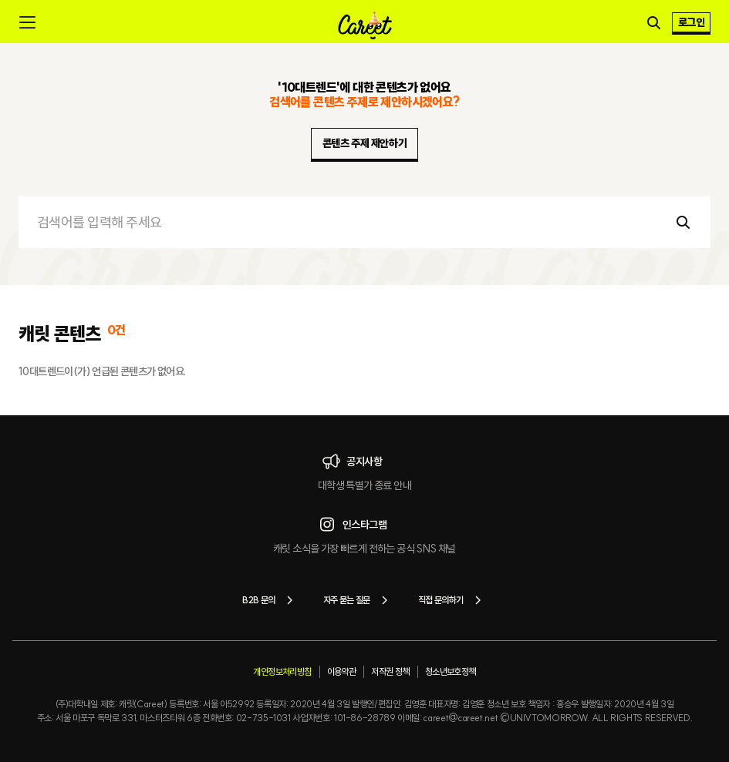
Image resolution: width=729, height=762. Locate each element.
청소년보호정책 (450, 671)
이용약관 (341, 671)
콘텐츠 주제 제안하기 (364, 143)
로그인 (691, 22)
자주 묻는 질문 (358, 600)
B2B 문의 (270, 600)
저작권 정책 (390, 671)
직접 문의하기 (452, 600)
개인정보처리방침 (282, 671)
